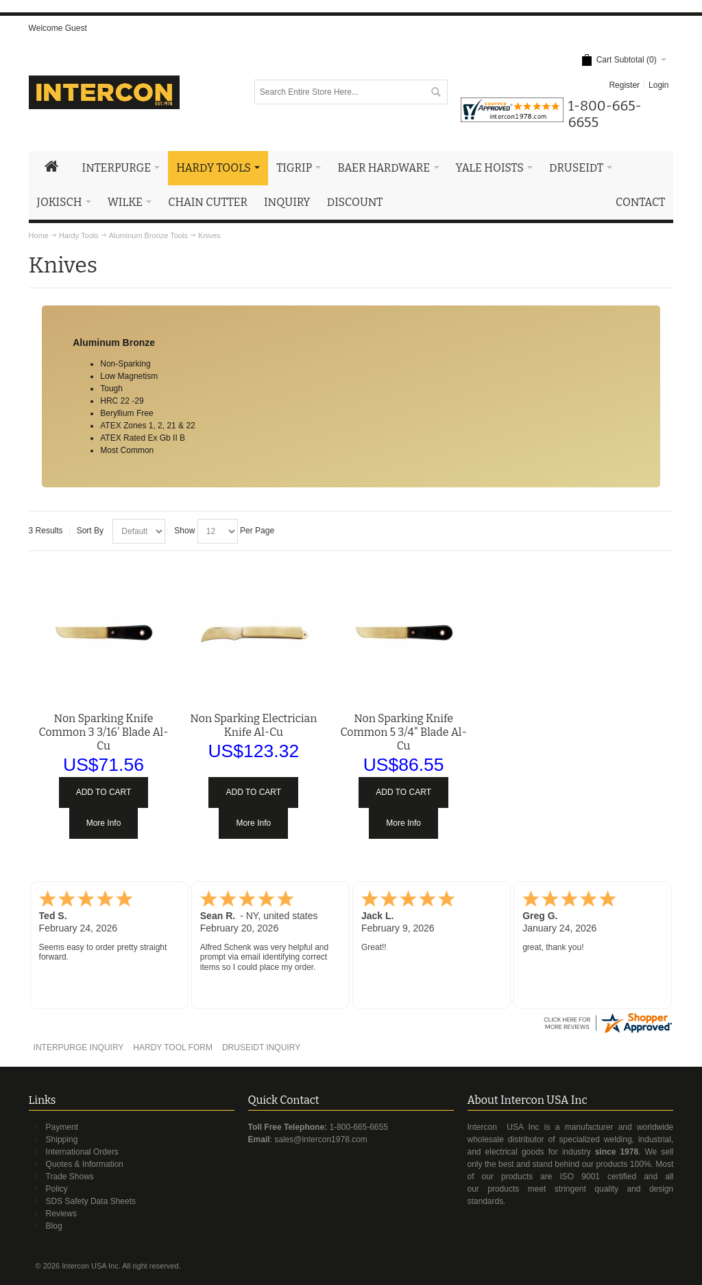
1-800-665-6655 (358, 1127)
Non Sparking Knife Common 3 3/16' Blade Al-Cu (104, 732)
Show (184, 530)
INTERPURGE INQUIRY (79, 1047)
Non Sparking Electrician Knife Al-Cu (253, 725)
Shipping (62, 1139)
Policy (57, 1189)
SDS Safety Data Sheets (91, 1201)
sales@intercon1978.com (320, 1139)
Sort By (90, 530)
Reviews (61, 1213)
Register (624, 85)
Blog (54, 1226)
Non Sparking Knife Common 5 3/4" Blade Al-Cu (403, 732)
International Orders (82, 1152)
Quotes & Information (84, 1164)
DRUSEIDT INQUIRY (261, 1047)
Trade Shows (70, 1176)
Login (658, 85)
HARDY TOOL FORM (173, 1047)
